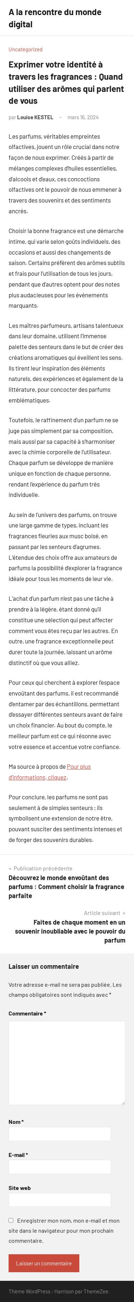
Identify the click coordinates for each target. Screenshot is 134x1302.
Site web (20, 1187)
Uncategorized (26, 49)
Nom (16, 1121)
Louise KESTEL (35, 117)
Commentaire (27, 1013)
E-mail (18, 1154)
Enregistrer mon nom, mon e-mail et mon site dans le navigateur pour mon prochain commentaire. (64, 1230)
